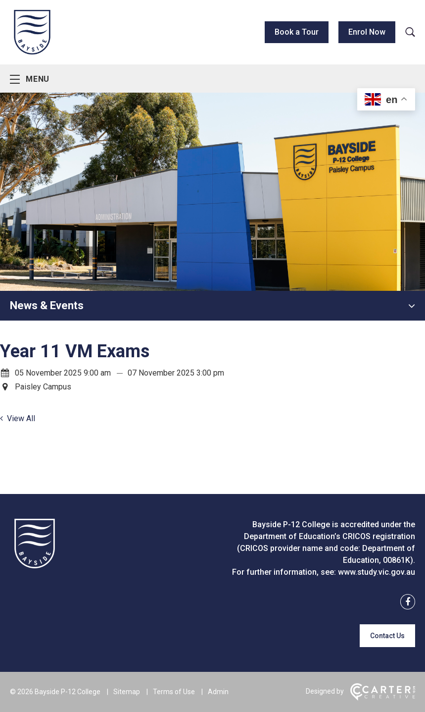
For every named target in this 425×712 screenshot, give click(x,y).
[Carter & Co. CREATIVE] (382, 698)
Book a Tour (297, 32)
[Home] (34, 565)
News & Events (47, 305)
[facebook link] (404, 602)
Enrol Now (366, 32)
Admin (218, 692)
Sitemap (126, 692)
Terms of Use (174, 692)
